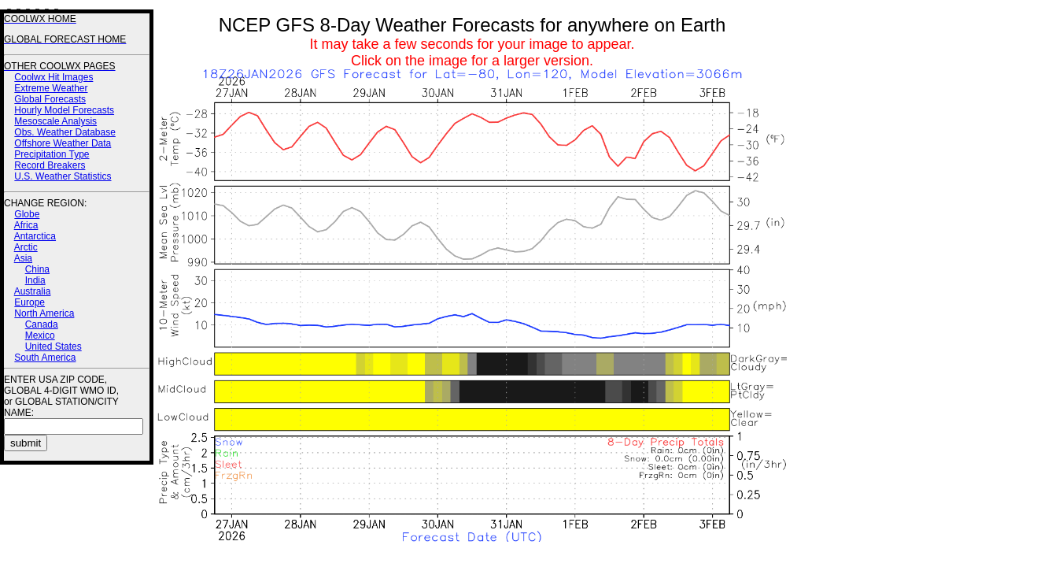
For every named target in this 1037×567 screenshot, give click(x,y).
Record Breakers (49, 165)
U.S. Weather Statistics (62, 176)
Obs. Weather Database (65, 132)
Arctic (26, 247)
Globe (26, 214)
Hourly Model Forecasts (64, 110)
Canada (41, 324)
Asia (23, 258)
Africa (26, 225)
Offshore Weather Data (62, 143)
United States (53, 346)
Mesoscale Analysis (55, 121)
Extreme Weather (50, 88)
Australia (32, 291)
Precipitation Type (51, 154)
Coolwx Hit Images (53, 77)
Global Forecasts (50, 99)
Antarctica (35, 236)
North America (44, 313)
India (35, 280)
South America (45, 357)
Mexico (40, 335)
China (37, 269)
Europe (29, 302)
